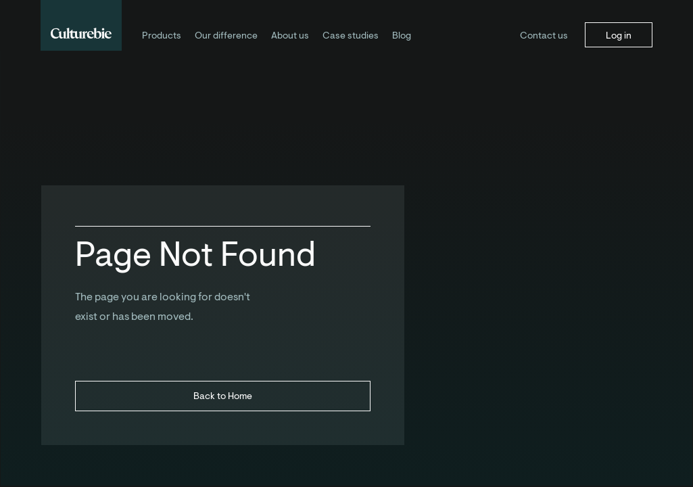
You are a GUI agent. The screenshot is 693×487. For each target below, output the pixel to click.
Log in (618, 35)
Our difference (226, 35)
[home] (81, 25)
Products (161, 35)
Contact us (544, 35)
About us (290, 35)
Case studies (350, 35)
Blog (401, 35)
